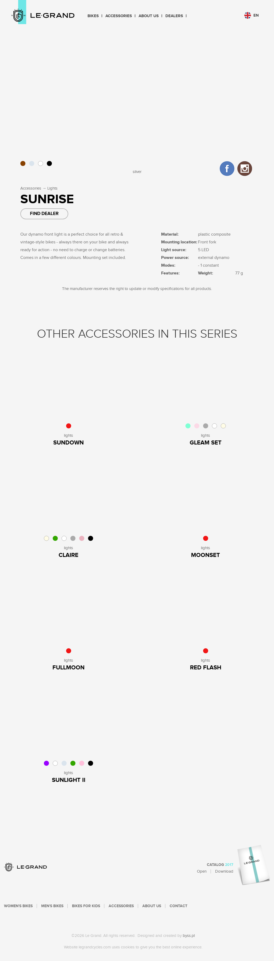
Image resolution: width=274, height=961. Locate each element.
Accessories (118, 15)
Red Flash (205, 667)
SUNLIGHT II (68, 780)
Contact (178, 906)
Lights (52, 188)
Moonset (205, 555)
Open (202, 871)
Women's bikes (18, 906)
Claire (68, 555)
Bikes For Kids (86, 906)
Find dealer (44, 213)
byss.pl (189, 935)
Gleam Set (206, 442)
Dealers (174, 15)
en (251, 15)
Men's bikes (52, 906)
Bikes (93, 15)
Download (224, 871)
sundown (68, 442)
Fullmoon (68, 667)
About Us (149, 15)
